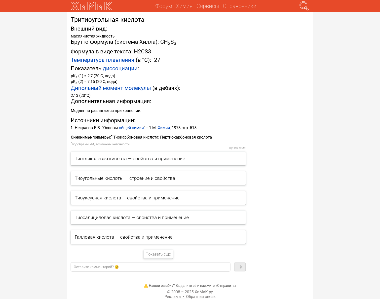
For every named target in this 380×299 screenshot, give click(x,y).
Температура (88, 60)
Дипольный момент (97, 88)
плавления (120, 60)
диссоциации (120, 68)
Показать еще (158, 254)
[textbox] (150, 266)
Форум (163, 6)
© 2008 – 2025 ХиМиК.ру (190, 292)
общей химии (131, 127)
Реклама (172, 296)
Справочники (239, 6)
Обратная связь (201, 296)
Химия (164, 127)
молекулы (137, 88)
